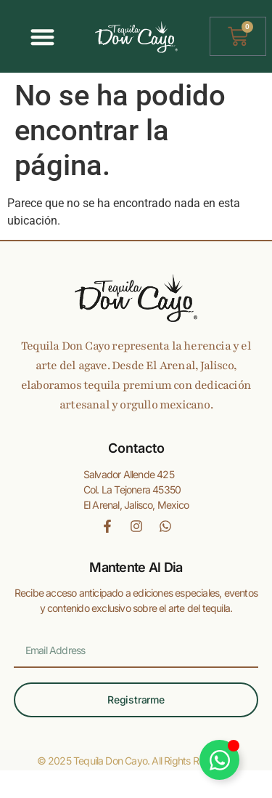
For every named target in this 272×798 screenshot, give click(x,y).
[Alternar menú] (42, 36)
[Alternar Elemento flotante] (219, 760)
